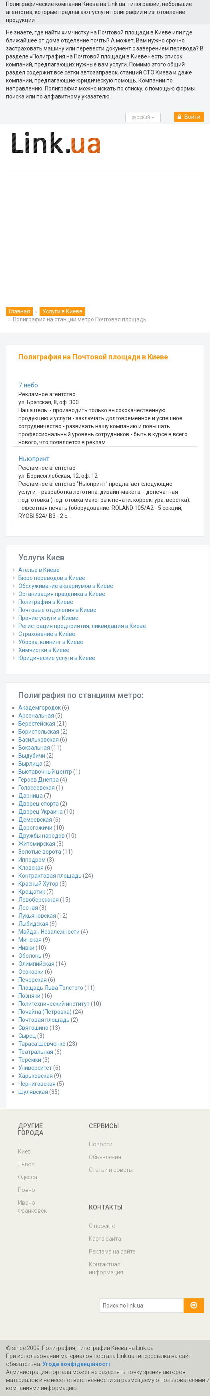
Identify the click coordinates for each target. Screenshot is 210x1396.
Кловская (31, 867)
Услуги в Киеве (62, 311)
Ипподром (32, 859)
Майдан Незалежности (49, 932)
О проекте (102, 1226)
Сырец (27, 1036)
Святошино (33, 1028)
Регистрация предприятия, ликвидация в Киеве (82, 626)
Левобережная (38, 900)
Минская (30, 940)
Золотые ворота (39, 851)
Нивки (26, 948)
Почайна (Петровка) (45, 1012)
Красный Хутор (38, 884)
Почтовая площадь (44, 1020)
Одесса (27, 1177)
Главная (19, 311)
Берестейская (36, 723)
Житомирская (36, 843)
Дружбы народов (41, 835)
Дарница (30, 795)
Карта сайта (105, 1239)
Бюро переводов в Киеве (51, 578)
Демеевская (35, 819)
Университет (35, 1068)
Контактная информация (106, 1268)
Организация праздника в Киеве (61, 594)
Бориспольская (38, 731)
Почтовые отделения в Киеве (57, 610)
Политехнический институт (54, 1004)
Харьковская (35, 1076)
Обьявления (105, 1157)
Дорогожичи (35, 827)
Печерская (32, 980)
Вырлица (30, 763)
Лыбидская (33, 924)
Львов (26, 1164)
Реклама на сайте (112, 1251)
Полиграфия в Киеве (45, 602)
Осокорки (31, 972)
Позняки (29, 996)
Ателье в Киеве (39, 570)
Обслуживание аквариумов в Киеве (65, 586)
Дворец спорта (38, 803)
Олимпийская (36, 964)
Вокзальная (34, 747)
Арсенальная (36, 715)
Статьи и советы (111, 1170)
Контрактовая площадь (50, 875)
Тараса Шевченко (42, 1044)
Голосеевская (36, 787)
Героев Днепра (38, 779)
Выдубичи (31, 755)
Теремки (29, 1060)
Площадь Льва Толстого (50, 988)
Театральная (35, 1052)
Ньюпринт (33, 459)
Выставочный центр (45, 771)
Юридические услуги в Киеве (56, 658)
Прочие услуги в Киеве (48, 618)
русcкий (143, 117)
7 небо (28, 385)
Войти (189, 117)
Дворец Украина (40, 811)
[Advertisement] (105, 232)
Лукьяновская (37, 916)
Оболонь (30, 956)
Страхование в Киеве (46, 634)
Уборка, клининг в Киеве (50, 642)
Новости (100, 1144)
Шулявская (33, 1092)
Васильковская (38, 739)
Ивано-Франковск (32, 1206)
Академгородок (39, 707)
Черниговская (37, 1084)
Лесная (28, 908)
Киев (24, 1151)
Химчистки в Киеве (43, 650)
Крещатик (31, 892)
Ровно (26, 1190)
